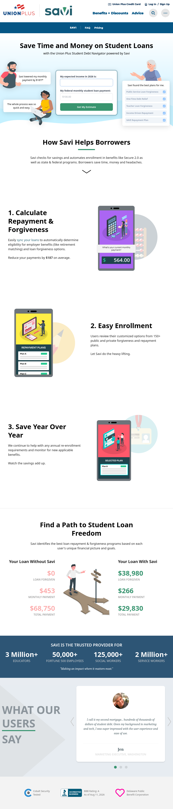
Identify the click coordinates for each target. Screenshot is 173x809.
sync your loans (28, 240)
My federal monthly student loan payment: (85, 90)
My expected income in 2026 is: (78, 76)
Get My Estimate (86, 107)
